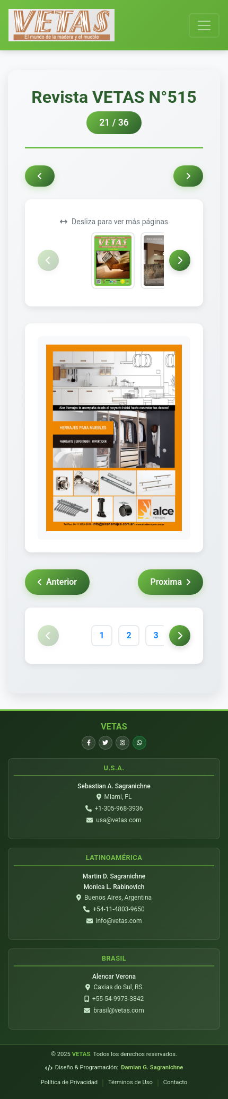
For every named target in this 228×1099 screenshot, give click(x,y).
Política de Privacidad (69, 1082)
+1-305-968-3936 (119, 808)
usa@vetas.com (119, 820)
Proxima (170, 582)
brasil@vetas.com (118, 1010)
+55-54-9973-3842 (118, 999)
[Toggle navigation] (204, 25)
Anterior (57, 582)
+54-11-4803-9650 (119, 909)
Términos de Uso (130, 1082)
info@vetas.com (119, 921)
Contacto (175, 1082)
